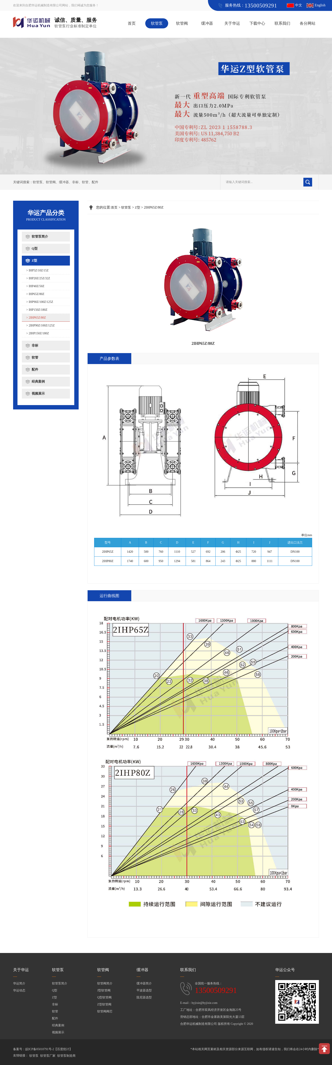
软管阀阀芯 (104, 1011)
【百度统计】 (63, 1049)
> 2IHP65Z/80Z (36, 317)
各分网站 (307, 23)
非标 (75, 182)
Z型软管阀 (104, 1004)
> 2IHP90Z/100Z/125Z (40, 325)
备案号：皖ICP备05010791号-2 (33, 1049)
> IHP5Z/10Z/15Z (37, 270)
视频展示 (38, 393)
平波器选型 (144, 990)
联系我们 (282, 23)
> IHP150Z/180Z (36, 309)
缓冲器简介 (144, 983)
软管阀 (182, 23)
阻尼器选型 (144, 997)
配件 (95, 182)
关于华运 (232, 23)
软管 (85, 182)
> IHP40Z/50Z (35, 286)
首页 (132, 23)
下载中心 (257, 23)
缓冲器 (207, 23)
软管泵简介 (40, 236)
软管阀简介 (104, 983)
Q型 (35, 248)
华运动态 (19, 990)
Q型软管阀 (104, 997)
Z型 (34, 260)
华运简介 (19, 983)
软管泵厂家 (47, 1055)
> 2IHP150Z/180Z (37, 333)
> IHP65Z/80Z (35, 294)
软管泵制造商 (66, 1055)
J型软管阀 (104, 990)
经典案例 (38, 381)
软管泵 (157, 23)
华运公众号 (285, 970)
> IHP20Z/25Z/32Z (38, 278)
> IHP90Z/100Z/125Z (39, 302)
